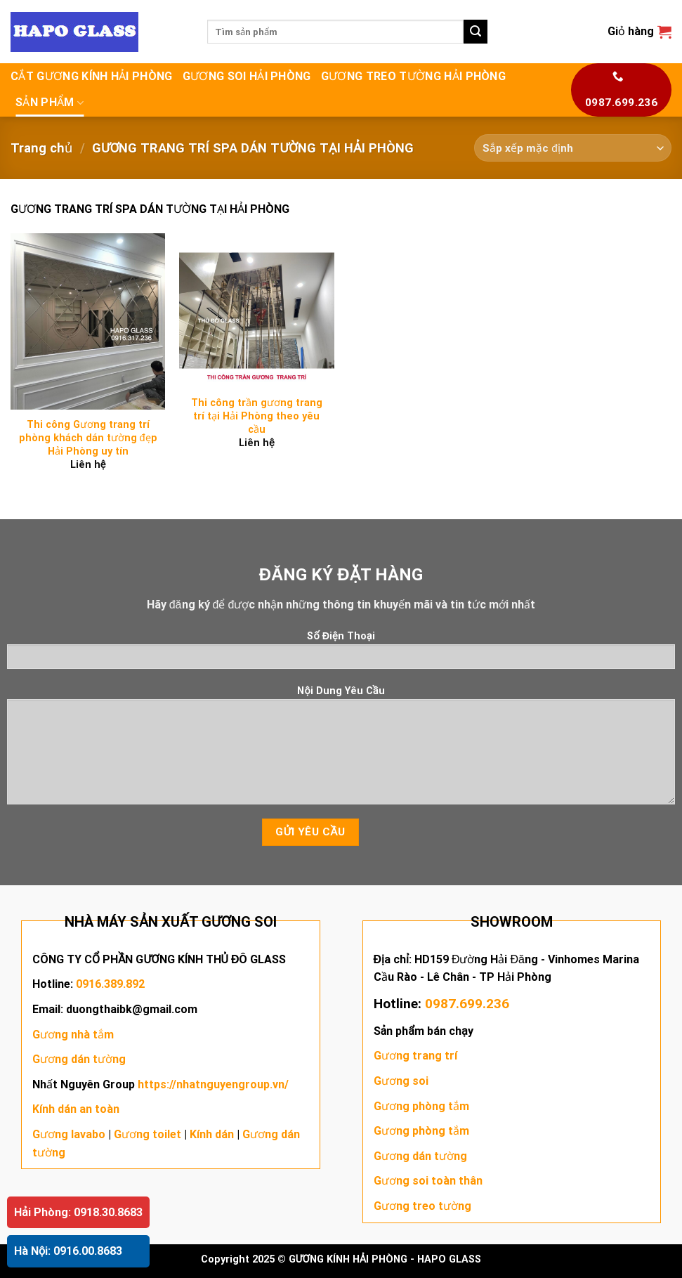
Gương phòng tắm (421, 1106)
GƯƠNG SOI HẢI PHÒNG (247, 76)
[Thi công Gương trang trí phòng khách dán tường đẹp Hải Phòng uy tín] (88, 321)
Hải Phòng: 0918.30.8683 (78, 1212)
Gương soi (401, 1081)
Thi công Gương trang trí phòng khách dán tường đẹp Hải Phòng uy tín (88, 438)
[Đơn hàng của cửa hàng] (572, 148)
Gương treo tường (422, 1206)
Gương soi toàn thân (428, 1180)
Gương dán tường (79, 1059)
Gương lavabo (68, 1134)
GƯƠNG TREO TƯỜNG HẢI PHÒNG (413, 76)
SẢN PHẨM (49, 103)
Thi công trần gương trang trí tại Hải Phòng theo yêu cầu (256, 416)
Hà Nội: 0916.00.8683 (68, 1251)
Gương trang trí (415, 1055)
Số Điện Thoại (341, 654)
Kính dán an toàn (75, 1109)
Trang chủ (41, 148)
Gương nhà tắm (73, 1034)
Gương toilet (147, 1134)
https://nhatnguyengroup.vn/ (213, 1084)
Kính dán (212, 1134)
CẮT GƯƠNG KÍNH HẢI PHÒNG (92, 76)
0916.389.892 (110, 984)
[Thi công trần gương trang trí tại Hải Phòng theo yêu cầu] (256, 311)
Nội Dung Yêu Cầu (341, 749)
